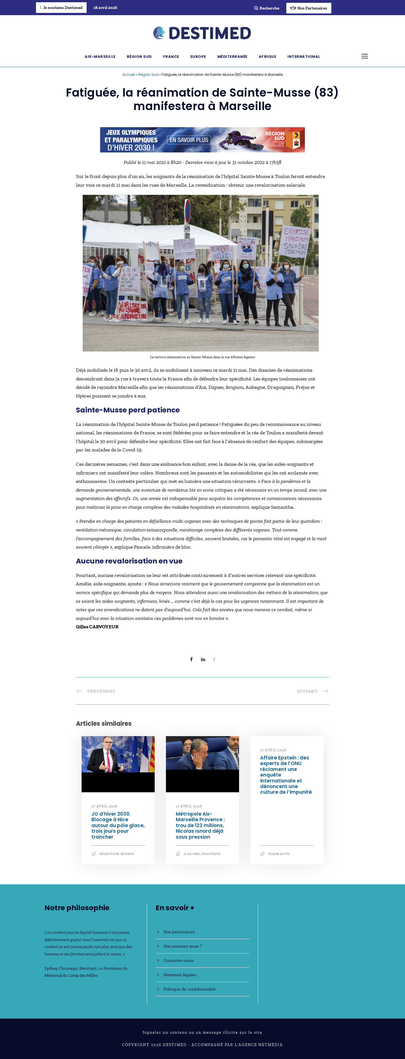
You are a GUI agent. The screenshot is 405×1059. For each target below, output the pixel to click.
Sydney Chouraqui (61, 968)
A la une (192, 854)
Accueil (128, 74)
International (303, 56)
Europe (198, 56)
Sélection (109, 854)
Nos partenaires (179, 931)
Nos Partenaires (309, 8)
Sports (127, 854)
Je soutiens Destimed (61, 7)
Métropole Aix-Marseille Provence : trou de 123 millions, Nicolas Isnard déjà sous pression (200, 825)
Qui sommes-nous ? (182, 946)
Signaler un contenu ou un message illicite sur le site (202, 1032)
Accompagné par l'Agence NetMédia (237, 1044)
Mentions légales (179, 974)
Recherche (266, 8)
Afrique (267, 56)
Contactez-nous (178, 960)
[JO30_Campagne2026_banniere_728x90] (202, 139)
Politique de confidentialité (189, 989)
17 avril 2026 (104, 806)
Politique (211, 854)
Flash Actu (279, 854)
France (171, 56)
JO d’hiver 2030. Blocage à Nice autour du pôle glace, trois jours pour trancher (118, 825)
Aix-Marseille (100, 56)
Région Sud (139, 56)
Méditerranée (232, 56)
